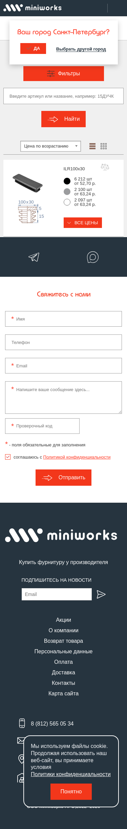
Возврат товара (63, 641)
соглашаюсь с (62, 457)
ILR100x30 (74, 168)
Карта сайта (63, 693)
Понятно (71, 791)
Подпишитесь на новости (57, 580)
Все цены (83, 222)
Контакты (63, 683)
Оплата (63, 662)
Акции (63, 620)
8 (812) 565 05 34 (52, 724)
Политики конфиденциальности (71, 774)
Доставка (63, 672)
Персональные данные (64, 651)
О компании (63, 630)
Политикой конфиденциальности (77, 457)
